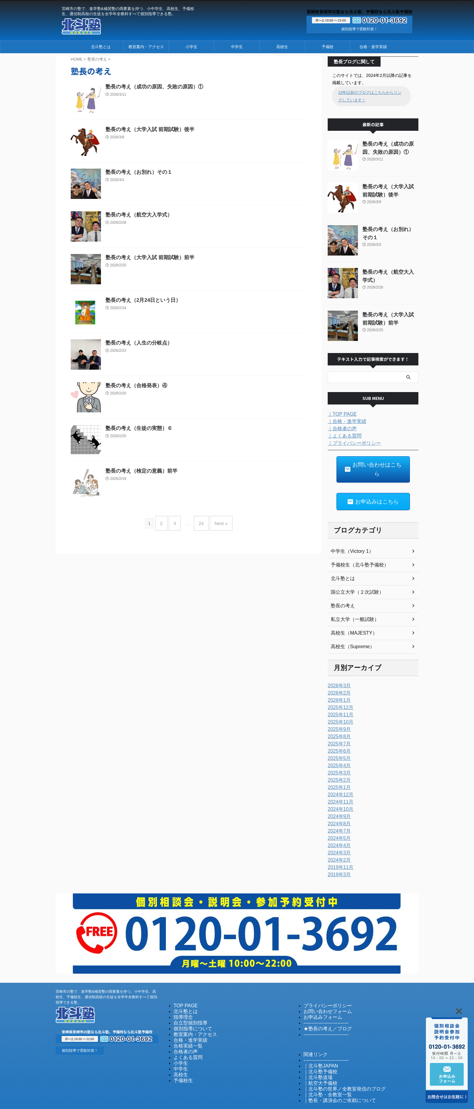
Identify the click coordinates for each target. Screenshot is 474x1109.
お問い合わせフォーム (323, 997)
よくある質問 (185, 1040)
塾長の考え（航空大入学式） (137, 215)
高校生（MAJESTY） (351, 619)
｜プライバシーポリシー (351, 442)
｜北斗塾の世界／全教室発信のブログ (337, 1071)
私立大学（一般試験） (352, 605)
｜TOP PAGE (340, 413)
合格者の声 (183, 1035)
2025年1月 (338, 773)
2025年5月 (338, 744)
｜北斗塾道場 (315, 1060)
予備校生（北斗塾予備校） (356, 551)
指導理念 (181, 1002)
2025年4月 (338, 751)
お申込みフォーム (319, 1002)
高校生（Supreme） (350, 632)
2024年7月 (338, 817)
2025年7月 (338, 730)
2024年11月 (339, 788)
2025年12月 (339, 693)
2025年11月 (339, 700)
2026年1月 (338, 686)
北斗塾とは (101, 47)
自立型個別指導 (187, 1008)
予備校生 (181, 1062)
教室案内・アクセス (146, 47)
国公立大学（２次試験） (354, 578)
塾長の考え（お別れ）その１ (137, 172)
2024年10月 (339, 795)
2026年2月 (338, 679)
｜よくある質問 (342, 435)
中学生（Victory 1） (349, 537)
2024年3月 (338, 839)
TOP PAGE (183, 991)
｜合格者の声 (340, 428)
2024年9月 (338, 802)
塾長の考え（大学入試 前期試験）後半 (147, 129)
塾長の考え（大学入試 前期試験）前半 (147, 257)
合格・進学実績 (373, 47)
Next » (216, 520)
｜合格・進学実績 (345, 420)
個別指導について (189, 1013)
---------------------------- (322, 1008)
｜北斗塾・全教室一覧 (323, 1076)
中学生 (237, 47)
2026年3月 (338, 671)
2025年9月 (338, 715)
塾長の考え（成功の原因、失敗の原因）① (151, 87)
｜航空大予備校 (317, 1066)
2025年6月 (338, 737)
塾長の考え (341, 591)
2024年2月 (338, 846)
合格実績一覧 (185, 1030)
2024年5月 (338, 824)
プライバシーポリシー (323, 991)
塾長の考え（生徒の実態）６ (137, 428)
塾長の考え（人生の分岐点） (137, 343)
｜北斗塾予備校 (317, 1055)
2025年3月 (338, 759)
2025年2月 (338, 766)
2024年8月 (338, 809)
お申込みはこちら (373, 488)
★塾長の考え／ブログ (323, 1013)
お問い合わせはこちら (373, 463)
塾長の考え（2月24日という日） (141, 300)
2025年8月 (338, 722)
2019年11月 (339, 853)
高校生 (282, 47)
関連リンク (313, 1038)
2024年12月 (339, 780)
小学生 (191, 47)
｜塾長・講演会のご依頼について (333, 1082)
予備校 (327, 47)
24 (199, 520)
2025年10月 (339, 708)
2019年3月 (338, 860)
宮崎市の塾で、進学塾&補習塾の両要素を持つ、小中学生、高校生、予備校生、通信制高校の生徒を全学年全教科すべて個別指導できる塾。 (106, 983)
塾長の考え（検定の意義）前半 (139, 471)
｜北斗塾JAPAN (318, 1049)
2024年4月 (338, 831)
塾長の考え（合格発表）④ (135, 385)
